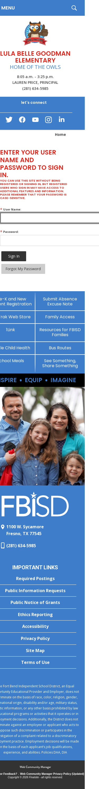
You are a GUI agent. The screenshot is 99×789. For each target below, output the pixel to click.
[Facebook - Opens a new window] (22, 121)
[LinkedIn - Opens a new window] (61, 121)
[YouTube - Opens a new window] (35, 121)
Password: (9, 231)
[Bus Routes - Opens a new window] (60, 347)
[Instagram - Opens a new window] (48, 121)
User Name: (10, 209)
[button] (74, 8)
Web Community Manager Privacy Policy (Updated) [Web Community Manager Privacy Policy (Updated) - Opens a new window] (52, 773)
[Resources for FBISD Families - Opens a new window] (60, 332)
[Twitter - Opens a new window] (9, 121)
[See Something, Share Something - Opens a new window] (60, 363)
